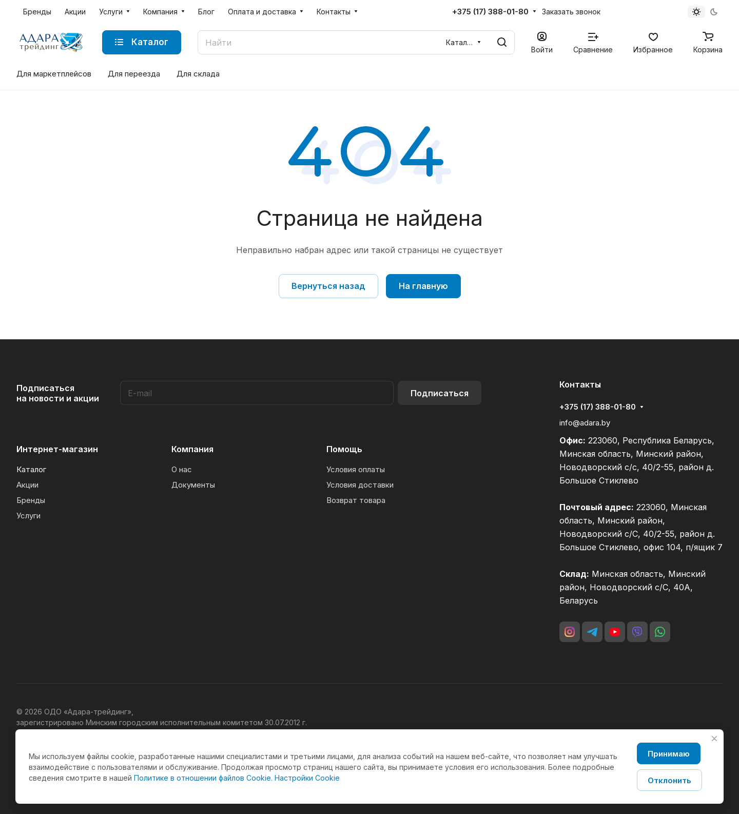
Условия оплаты (355, 469)
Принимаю (669, 754)
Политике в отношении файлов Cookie (202, 777)
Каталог (31, 469)
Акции (27, 485)
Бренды (30, 500)
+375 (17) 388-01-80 (490, 11)
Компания (192, 449)
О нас (181, 469)
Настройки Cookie (307, 777)
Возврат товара (355, 500)
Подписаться (440, 393)
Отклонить (669, 780)
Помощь (344, 449)
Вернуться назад (328, 286)
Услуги (28, 515)
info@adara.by (584, 423)
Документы (193, 485)
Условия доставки (360, 485)
